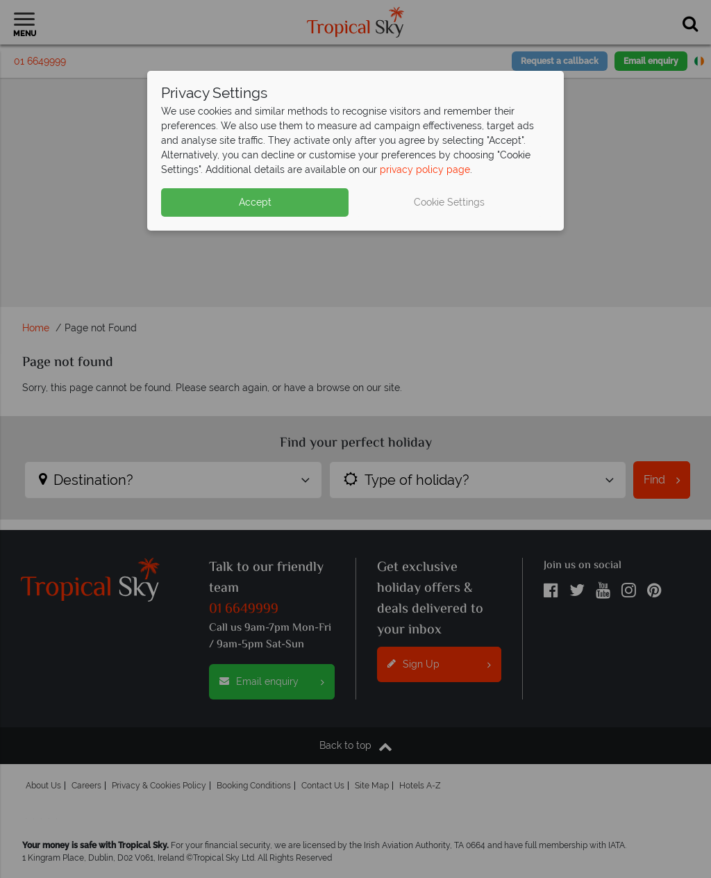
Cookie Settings (449, 202)
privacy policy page (425, 169)
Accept (255, 202)
